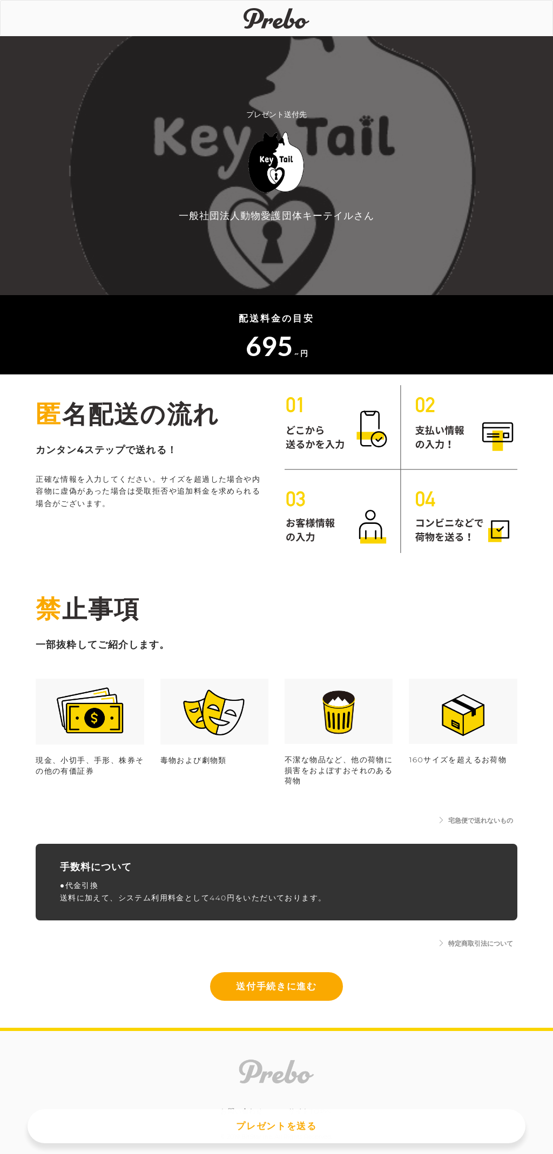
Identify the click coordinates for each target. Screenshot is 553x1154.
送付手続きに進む (276, 986)
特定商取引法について (475, 943)
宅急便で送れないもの (475, 820)
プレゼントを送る (276, 1126)
